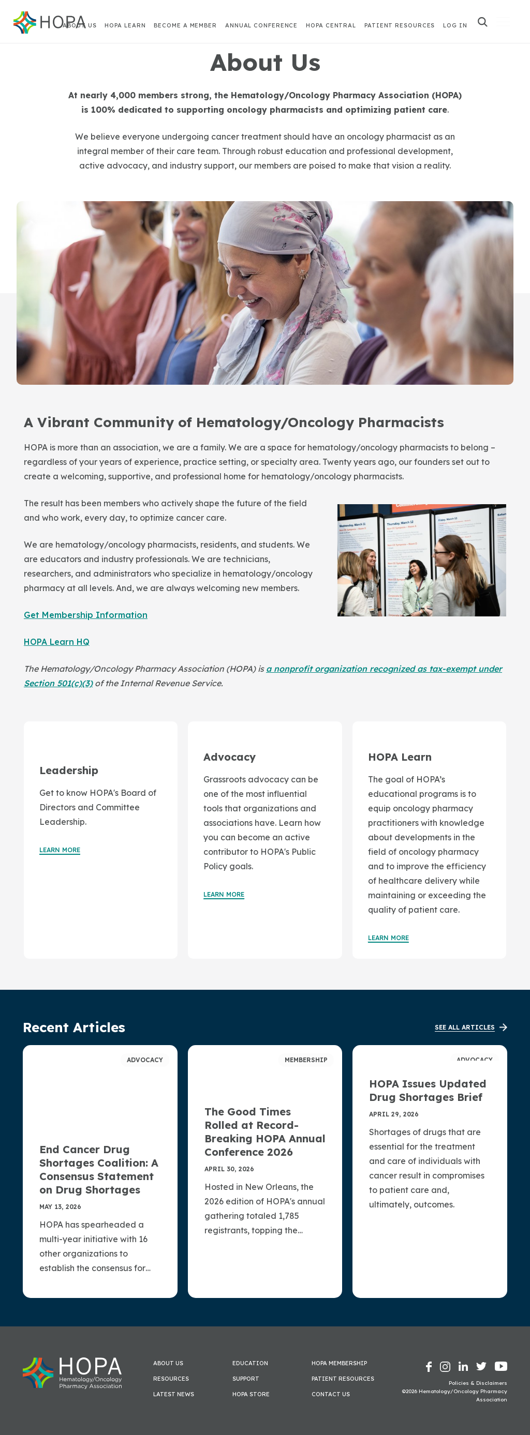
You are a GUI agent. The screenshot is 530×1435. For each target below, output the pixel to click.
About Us (168, 1363)
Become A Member (185, 25)
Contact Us (331, 1394)
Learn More (59, 850)
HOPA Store (251, 1394)
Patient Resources (399, 25)
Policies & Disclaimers (478, 1383)
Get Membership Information (86, 615)
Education (250, 1363)
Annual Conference (261, 25)
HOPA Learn (125, 25)
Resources (171, 1378)
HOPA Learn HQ (57, 642)
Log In (455, 25)
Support (245, 1378)
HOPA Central (331, 25)
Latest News (173, 1394)
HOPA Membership (339, 1363)
